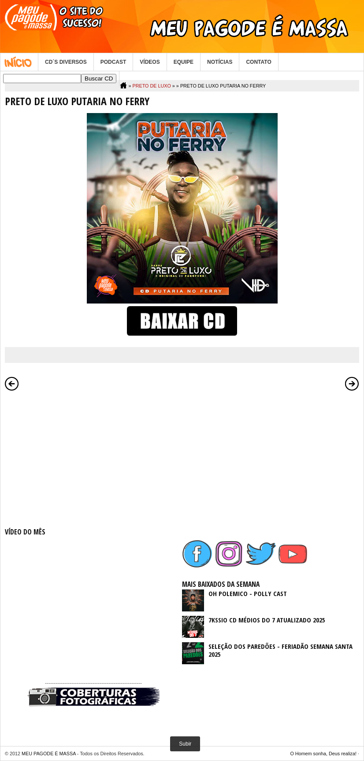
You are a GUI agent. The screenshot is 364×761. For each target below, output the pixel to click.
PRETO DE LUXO (151, 85)
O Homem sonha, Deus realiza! (323, 753)
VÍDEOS (150, 62)
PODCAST (113, 62)
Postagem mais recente (12, 384)
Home (19, 62)
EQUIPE (183, 62)
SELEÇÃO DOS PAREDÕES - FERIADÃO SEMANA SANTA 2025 (280, 650)
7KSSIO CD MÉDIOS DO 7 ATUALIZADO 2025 (266, 619)
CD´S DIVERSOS (66, 62)
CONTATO (258, 62)
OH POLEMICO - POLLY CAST (247, 593)
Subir (185, 744)
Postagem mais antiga (352, 384)
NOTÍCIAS (219, 62)
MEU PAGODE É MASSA (49, 753)
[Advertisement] (93, 457)
